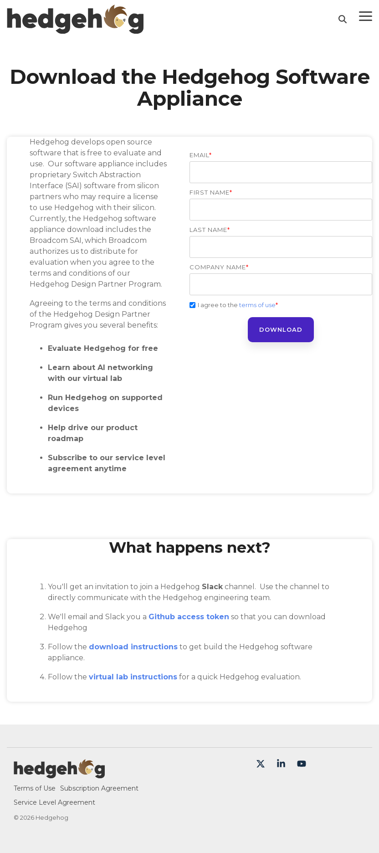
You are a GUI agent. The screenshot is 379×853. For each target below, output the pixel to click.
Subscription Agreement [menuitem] (99, 788)
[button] (365, 15)
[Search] (342, 19)
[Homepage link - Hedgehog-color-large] (59, 774)
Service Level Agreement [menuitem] (54, 802)
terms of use (257, 304)
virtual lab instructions (133, 677)
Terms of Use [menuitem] (35, 788)
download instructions (133, 646)
